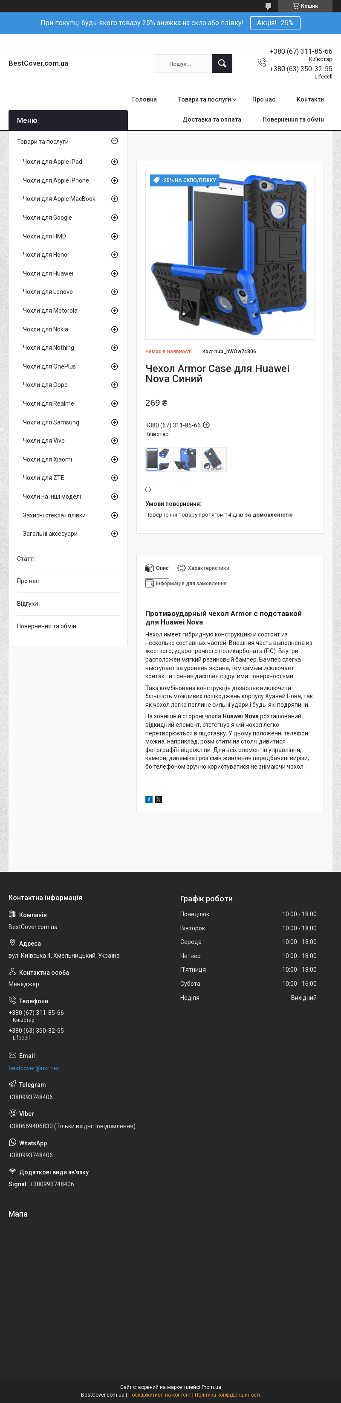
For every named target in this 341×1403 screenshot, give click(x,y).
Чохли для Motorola (50, 310)
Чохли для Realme (48, 403)
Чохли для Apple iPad (52, 161)
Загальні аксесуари (50, 533)
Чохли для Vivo (44, 440)
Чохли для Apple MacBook (59, 198)
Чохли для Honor (46, 254)
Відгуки (27, 603)
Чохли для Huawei (48, 273)
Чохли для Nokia (45, 329)
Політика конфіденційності (227, 1395)
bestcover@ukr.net (34, 1068)
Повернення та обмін (293, 119)
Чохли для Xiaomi (47, 459)
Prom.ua (211, 1387)
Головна (144, 99)
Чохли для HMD (44, 236)
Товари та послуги (204, 99)
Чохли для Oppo (45, 384)
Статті (26, 558)
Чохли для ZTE (43, 477)
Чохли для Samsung (51, 422)
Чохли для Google (47, 217)
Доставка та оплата (211, 119)
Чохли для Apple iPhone (56, 180)
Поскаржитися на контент (159, 1395)
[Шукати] (222, 63)
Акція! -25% (275, 23)
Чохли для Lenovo (48, 291)
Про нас (263, 99)
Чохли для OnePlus (49, 366)
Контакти (310, 99)
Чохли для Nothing (48, 347)
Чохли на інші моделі (52, 496)
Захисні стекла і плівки (54, 515)
